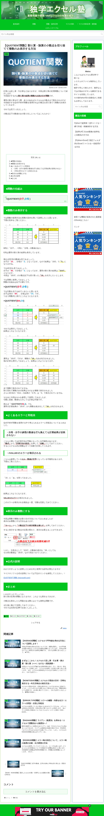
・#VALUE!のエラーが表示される (25, 171)
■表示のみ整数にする (19, 173)
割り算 (13, 616)
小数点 (29, 616)
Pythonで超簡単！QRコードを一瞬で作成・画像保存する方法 (87, 124)
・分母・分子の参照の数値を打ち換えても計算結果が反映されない (37, 168)
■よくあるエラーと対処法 (20, 166)
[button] (102, 34)
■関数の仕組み (16, 161)
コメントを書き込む (35, 791)
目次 (33, 157)
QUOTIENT (21, 616)
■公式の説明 (15, 176)
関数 (6, 616)
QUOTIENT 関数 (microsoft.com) (17, 578)
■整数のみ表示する (18, 164)
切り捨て (37, 616)
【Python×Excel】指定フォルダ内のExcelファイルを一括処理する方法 (87, 143)
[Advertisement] (36, 136)
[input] (52, 34)
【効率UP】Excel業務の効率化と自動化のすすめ (87, 133)
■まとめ (14, 178)
